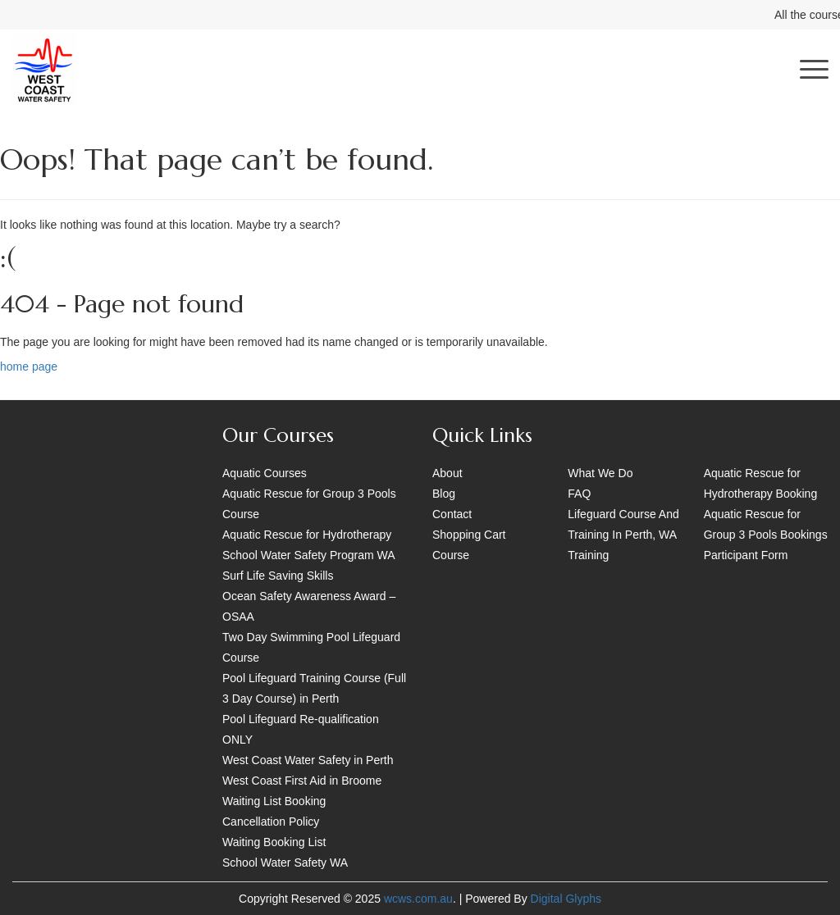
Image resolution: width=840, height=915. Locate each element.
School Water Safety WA (285, 862)
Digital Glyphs (566, 898)
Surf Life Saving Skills (277, 575)
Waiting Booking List (274, 842)
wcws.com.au (418, 898)
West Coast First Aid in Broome (301, 780)
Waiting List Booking (274, 801)
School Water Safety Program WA (308, 555)
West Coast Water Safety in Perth (308, 760)
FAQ (579, 493)
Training (588, 555)
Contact (452, 514)
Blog (443, 493)
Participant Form (746, 555)
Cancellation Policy (270, 821)
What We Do (600, 473)
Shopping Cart (469, 534)
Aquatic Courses (264, 473)
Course (450, 555)
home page (28, 366)
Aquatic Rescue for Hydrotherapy (306, 534)
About (447, 473)
